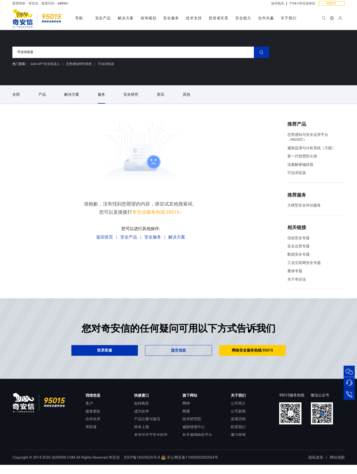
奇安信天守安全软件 (151, 435)
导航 (79, 18)
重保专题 (294, 271)
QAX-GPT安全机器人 (45, 64)
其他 (186, 94)
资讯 (160, 94)
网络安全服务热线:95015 (252, 350)
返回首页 (104, 237)
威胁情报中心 (193, 427)
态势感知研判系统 (79, 64)
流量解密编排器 (300, 164)
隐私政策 (315, 466)
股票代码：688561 (54, 3)
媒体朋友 (93, 411)
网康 (186, 411)
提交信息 (178, 350)
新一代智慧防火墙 (302, 156)
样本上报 (141, 427)
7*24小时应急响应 (302, 3)
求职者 (91, 427)
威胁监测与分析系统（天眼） (311, 148)
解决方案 (126, 18)
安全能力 (243, 18)
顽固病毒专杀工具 (149, 442)
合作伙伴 (93, 419)
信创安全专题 (298, 238)
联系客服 (104, 350)
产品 (42, 94)
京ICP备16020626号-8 (141, 466)
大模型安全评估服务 (304, 205)
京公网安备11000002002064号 (189, 466)
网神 (186, 403)
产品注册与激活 (147, 419)
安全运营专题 (298, 246)
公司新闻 (238, 411)
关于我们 (289, 18)
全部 (16, 94)
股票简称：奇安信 (25, 3)
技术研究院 (191, 419)
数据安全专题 (298, 254)
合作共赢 (266, 18)
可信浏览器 (106, 64)
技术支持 (194, 18)
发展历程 (238, 419)
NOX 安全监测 (194, 442)
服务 (101, 94)
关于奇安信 (296, 279)
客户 (89, 403)
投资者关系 (219, 18)
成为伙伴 (141, 411)
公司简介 (238, 403)
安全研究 (130, 94)
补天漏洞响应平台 (197, 435)
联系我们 (238, 427)
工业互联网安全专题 (304, 263)
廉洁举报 (238, 435)
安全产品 (103, 18)
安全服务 (171, 18)
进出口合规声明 (244, 442)
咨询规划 (148, 18)
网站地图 (337, 466)
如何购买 (277, 3)
